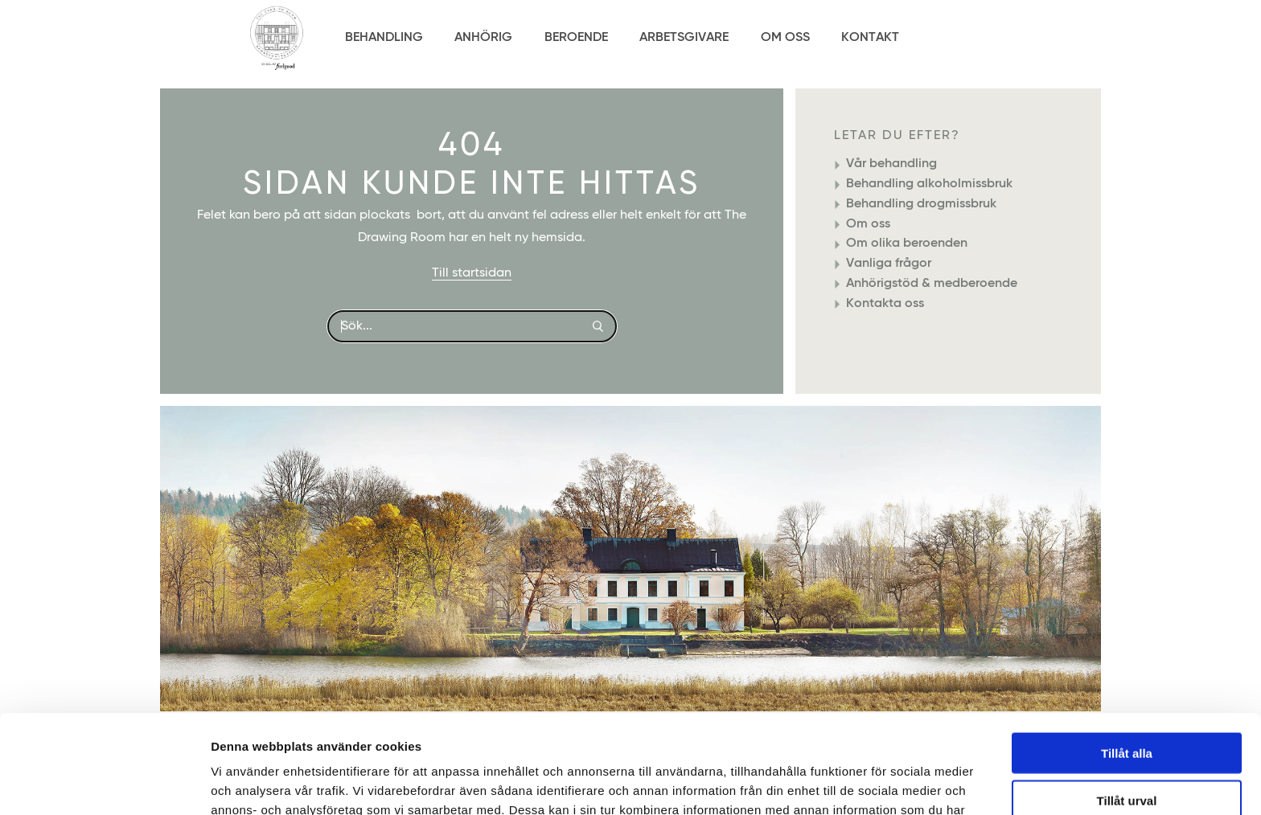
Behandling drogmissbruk (921, 204)
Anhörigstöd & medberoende (931, 283)
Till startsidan (471, 273)
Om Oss (785, 37)
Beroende (576, 37)
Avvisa (1126, 749)
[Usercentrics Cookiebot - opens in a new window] (104, 784)
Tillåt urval (1127, 702)
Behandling (384, 37)
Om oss (868, 224)
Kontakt (870, 37)
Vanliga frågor (888, 263)
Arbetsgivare (684, 37)
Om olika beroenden (906, 243)
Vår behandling (891, 164)
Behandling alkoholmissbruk (929, 184)
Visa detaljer (874, 783)
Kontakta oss (885, 303)
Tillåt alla (1126, 654)
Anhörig (483, 37)
